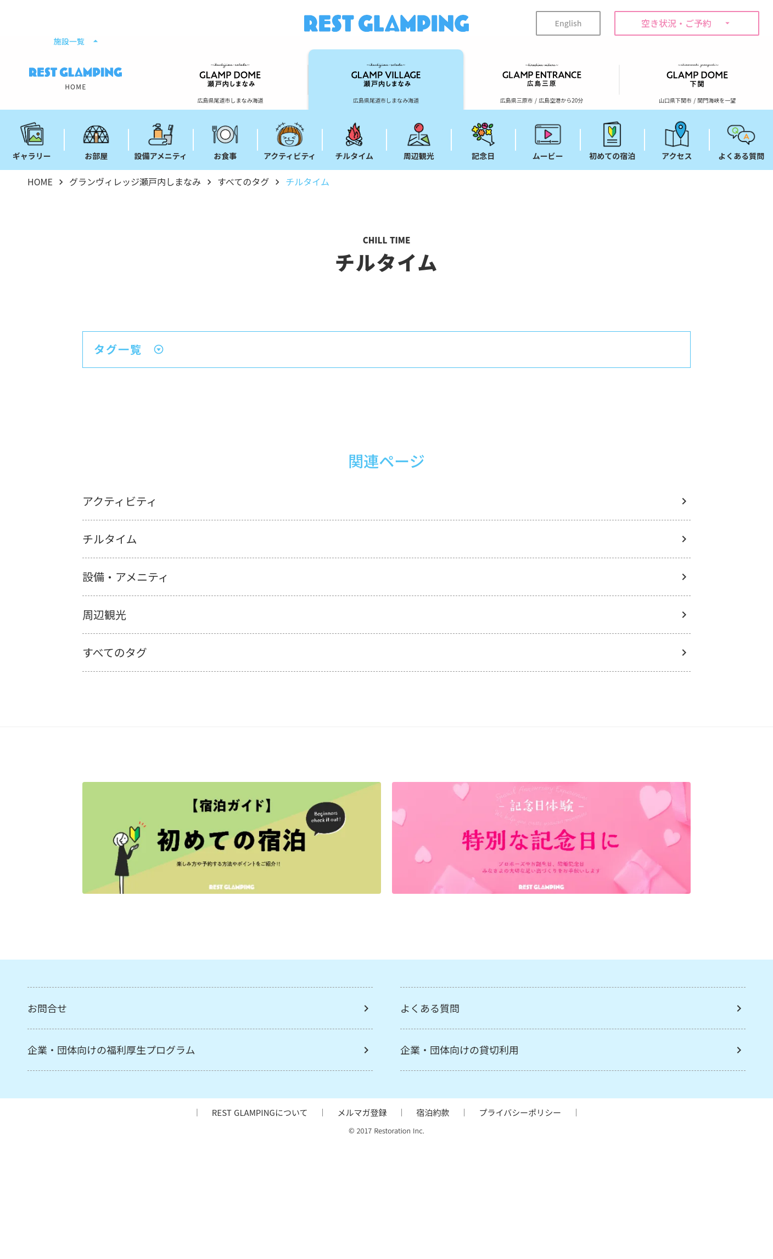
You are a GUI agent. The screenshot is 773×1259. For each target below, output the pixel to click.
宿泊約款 (432, 1112)
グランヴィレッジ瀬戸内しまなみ (135, 181)
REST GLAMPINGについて (260, 1112)
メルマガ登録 (361, 1112)
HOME (40, 181)
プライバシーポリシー (520, 1112)
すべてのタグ (243, 181)
